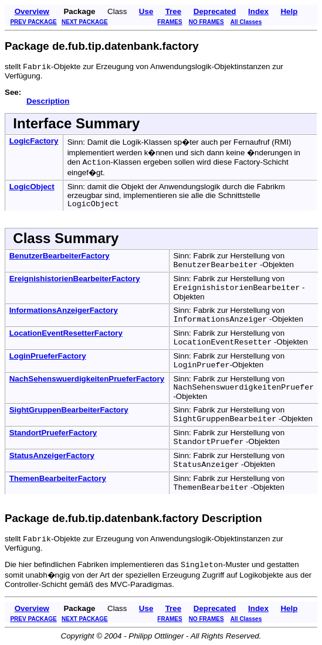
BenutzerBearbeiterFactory (59, 255)
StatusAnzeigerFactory (51, 455)
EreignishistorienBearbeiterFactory (74, 278)
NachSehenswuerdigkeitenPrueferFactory (86, 378)
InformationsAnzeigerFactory (63, 310)
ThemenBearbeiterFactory (57, 478)
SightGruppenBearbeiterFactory (68, 409)
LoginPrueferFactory (47, 355)
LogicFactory (34, 140)
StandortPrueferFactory (53, 432)
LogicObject (32, 186)
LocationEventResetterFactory (66, 333)
